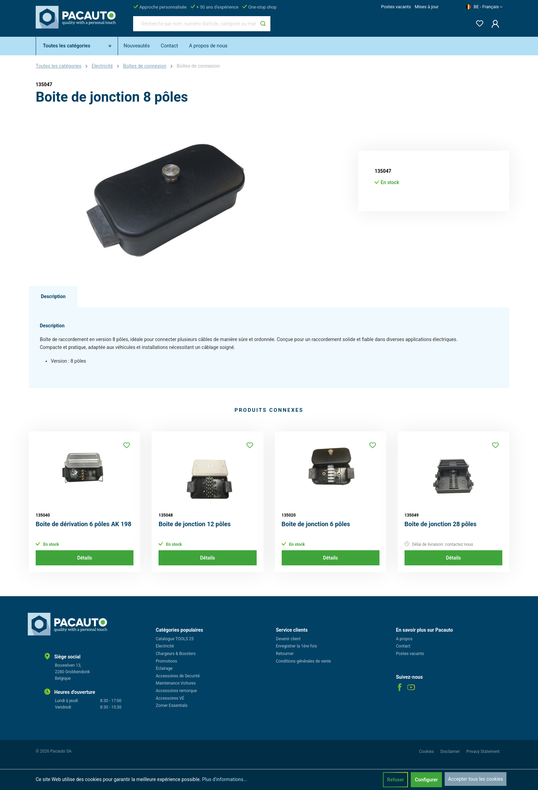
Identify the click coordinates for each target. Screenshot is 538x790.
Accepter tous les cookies (475, 779)
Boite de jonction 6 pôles (316, 524)
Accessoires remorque (176, 690)
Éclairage (164, 668)
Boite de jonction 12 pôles (195, 524)
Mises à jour (426, 6)
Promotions (166, 661)
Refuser (395, 779)
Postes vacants (396, 6)
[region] (166, 200)
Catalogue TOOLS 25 (175, 638)
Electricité (165, 646)
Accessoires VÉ (170, 698)
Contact (403, 646)
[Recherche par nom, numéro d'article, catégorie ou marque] (194, 23)
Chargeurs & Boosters (176, 653)
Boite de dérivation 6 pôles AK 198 (83, 524)
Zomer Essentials (172, 705)
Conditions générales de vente (303, 661)
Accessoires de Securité (178, 676)
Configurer (426, 779)
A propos (404, 638)
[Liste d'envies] (477, 22)
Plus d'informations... (224, 779)
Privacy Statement (483, 751)
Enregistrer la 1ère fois (296, 646)
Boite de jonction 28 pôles (441, 524)
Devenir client (288, 638)
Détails (84, 558)
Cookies (427, 751)
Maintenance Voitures (176, 683)
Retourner (285, 653)
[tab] (53, 296)
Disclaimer (450, 751)
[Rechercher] (263, 23)
